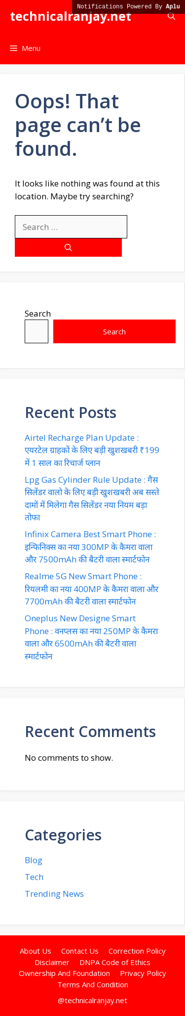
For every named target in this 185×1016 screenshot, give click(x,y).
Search (38, 313)
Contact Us (80, 951)
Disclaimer (52, 962)
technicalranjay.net (70, 15)
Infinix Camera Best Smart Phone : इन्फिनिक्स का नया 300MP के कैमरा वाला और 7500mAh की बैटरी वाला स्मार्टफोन (90, 546)
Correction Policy (137, 951)
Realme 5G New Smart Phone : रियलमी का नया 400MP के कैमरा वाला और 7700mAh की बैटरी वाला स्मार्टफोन (91, 588)
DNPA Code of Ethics (114, 962)
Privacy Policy (143, 973)
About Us (35, 951)
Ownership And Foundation (64, 973)
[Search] (68, 247)
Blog (33, 860)
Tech (34, 876)
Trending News (54, 893)
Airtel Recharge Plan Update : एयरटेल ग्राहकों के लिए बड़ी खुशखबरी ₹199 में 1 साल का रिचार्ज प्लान (92, 450)
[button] (171, 16)
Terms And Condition (92, 984)
